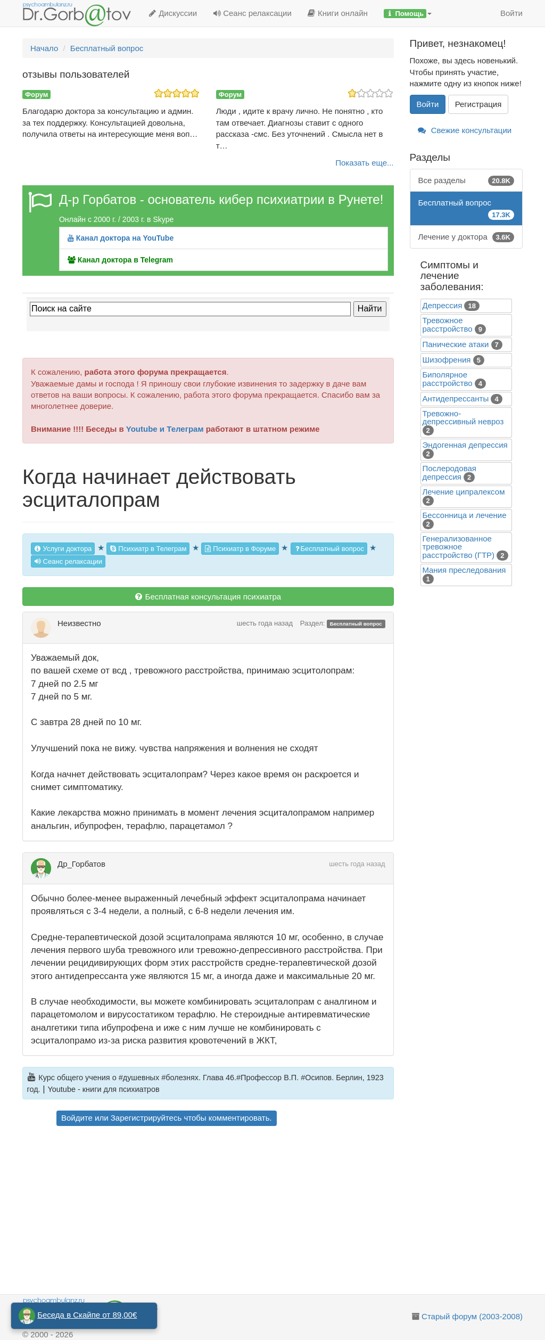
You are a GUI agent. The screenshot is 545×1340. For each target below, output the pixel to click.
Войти (511, 13)
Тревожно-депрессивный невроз (463, 417)
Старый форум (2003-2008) (472, 1316)
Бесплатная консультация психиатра (208, 596)
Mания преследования (464, 569)
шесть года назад (265, 623)
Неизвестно (79, 623)
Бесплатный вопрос (329, 549)
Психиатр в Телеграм (148, 549)
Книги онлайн (338, 13)
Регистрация (478, 104)
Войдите (77, 1117)
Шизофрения (447, 359)
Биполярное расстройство (448, 379)
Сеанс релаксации (252, 13)
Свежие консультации (465, 130)
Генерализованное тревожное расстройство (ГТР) (459, 547)
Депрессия (443, 305)
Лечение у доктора (466, 236)
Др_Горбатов (81, 863)
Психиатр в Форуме (240, 549)
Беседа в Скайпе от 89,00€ (87, 1314)
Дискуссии (172, 13)
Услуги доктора (63, 549)
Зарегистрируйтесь (146, 1117)
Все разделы (466, 180)
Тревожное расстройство (448, 324)
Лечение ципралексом (464, 491)
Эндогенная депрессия (465, 444)
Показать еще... (364, 162)
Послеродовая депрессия (449, 472)
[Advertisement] (223, 1211)
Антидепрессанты (456, 398)
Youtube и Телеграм (165, 428)
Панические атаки (456, 344)
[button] (408, 13)
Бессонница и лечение (465, 515)
